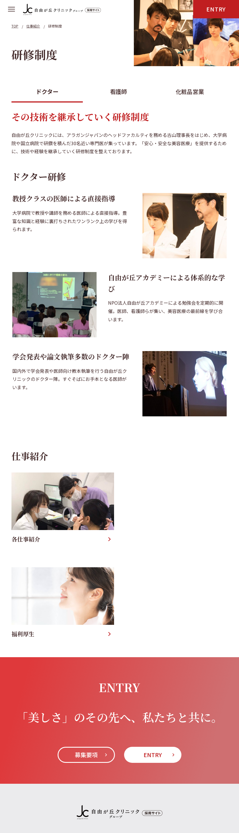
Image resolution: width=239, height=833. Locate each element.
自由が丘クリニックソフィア (101, 767)
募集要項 (86, 659)
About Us (22, 745)
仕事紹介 (92, 745)
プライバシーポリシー (204, 745)
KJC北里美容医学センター (39, 797)
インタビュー (57, 745)
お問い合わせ (156, 745)
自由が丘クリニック (32, 767)
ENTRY (216, 9)
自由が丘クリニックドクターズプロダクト (169, 782)
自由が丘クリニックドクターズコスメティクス (59, 782)
